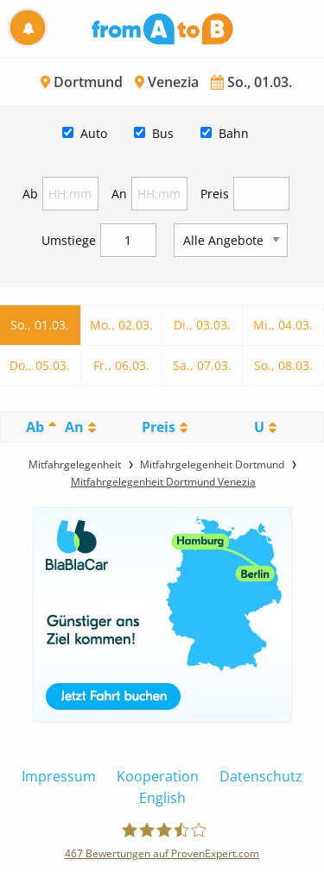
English (162, 797)
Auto (93, 133)
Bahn (234, 133)
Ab (30, 193)
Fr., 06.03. (121, 365)
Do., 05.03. (40, 365)
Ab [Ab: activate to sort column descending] (35, 426)
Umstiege (68, 240)
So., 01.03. (39, 325)
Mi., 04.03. (283, 325)
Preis (214, 193)
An (119, 193)
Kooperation (158, 776)
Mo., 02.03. (121, 325)
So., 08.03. (283, 365)
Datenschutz (260, 776)
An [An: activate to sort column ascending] (74, 426)
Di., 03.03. (202, 325)
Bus (163, 133)
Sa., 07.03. (202, 365)
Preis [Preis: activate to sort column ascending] (158, 426)
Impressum (59, 776)
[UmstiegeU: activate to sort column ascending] (265, 427)
